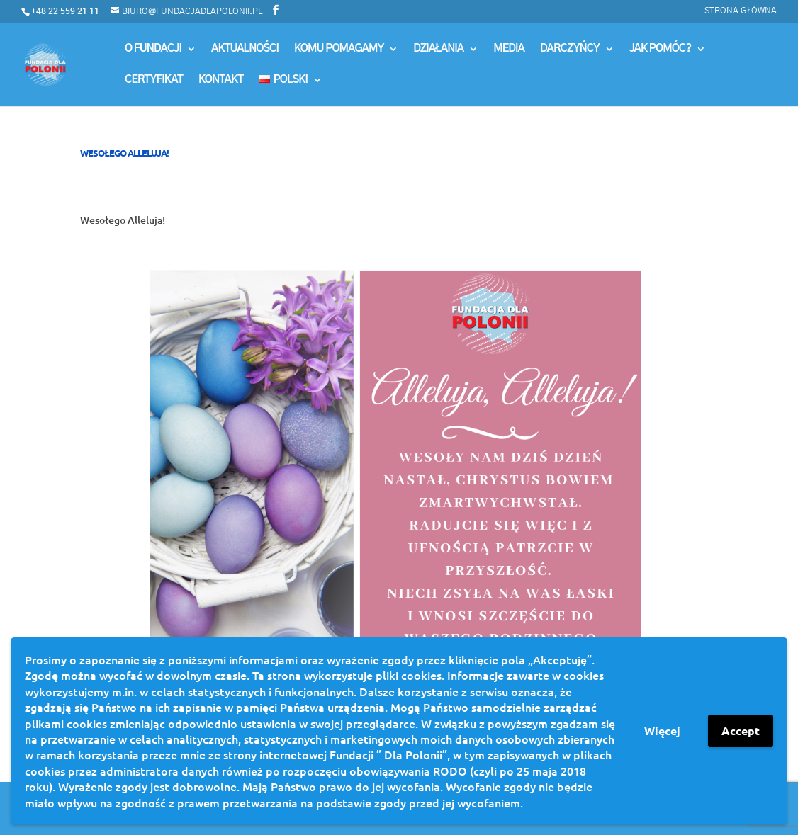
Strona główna (740, 10)
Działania (438, 49)
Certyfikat (154, 80)
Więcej (662, 730)
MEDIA (508, 49)
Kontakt (220, 80)
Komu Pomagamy (338, 49)
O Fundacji (153, 49)
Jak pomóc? (660, 49)
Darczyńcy (570, 49)
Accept (740, 730)
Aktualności (245, 49)
